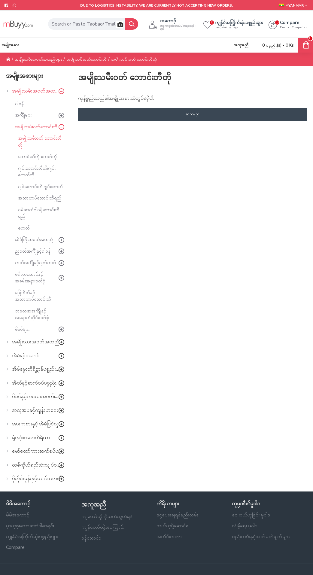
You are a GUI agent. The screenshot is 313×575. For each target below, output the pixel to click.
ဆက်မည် (192, 114)
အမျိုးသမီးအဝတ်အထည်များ (38, 59)
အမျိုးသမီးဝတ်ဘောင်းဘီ (86, 59)
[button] (119, 24)
